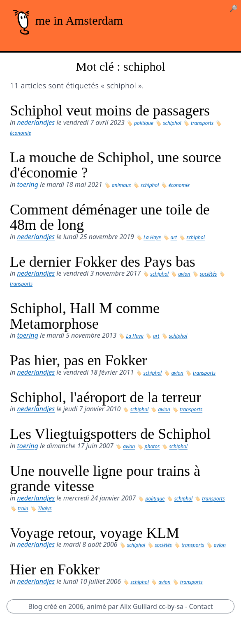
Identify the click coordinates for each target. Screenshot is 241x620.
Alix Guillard (138, 606)
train (23, 508)
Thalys (45, 508)
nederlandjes (36, 122)
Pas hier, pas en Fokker (78, 360)
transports (202, 123)
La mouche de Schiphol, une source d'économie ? (115, 165)
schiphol (172, 123)
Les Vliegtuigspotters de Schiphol (110, 434)
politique (143, 123)
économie (20, 132)
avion (184, 273)
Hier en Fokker (55, 569)
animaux (121, 185)
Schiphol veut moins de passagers (110, 110)
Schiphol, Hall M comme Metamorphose (85, 316)
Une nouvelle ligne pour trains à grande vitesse (105, 479)
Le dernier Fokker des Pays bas (102, 262)
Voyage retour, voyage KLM (94, 533)
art (174, 237)
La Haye (152, 237)
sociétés (208, 273)
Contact (201, 606)
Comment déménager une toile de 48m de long (110, 217)
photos (152, 446)
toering (27, 184)
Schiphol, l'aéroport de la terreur (105, 397)
